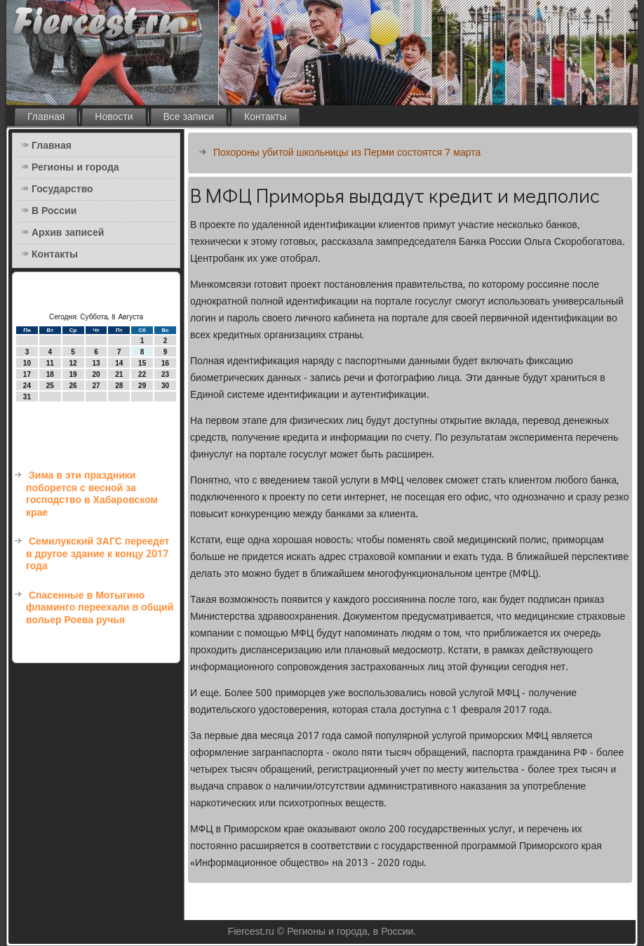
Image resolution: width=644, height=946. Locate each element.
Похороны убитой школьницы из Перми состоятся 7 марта (347, 153)
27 (96, 385)
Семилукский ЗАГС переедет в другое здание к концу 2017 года (97, 554)
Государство (62, 189)
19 (73, 374)
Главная (46, 117)
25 (50, 385)
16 (165, 363)
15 (142, 363)
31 (27, 397)
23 (165, 374)
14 (119, 363)
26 (73, 385)
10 (27, 363)
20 (96, 374)
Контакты (265, 117)
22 (142, 374)
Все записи (189, 117)
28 (119, 385)
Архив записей (68, 233)
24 (27, 385)
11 (50, 363)
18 (50, 374)
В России (54, 211)
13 (96, 363)
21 (119, 374)
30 (165, 385)
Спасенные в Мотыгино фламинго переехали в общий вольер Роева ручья (99, 608)
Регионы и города (75, 167)
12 (73, 363)
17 (27, 374)
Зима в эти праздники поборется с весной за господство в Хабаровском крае (92, 494)
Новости (114, 117)
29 (142, 385)
